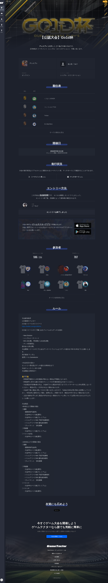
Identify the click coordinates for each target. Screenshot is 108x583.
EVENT (3, 32)
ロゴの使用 (57, 573)
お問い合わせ (56, 560)
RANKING (2, 26)
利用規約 (57, 563)
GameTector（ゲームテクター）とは (57, 550)
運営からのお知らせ (57, 553)
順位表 (57, 85)
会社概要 (57, 556)
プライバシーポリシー (56, 566)
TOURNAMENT (3, 9)
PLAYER (3, 15)
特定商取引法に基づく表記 (56, 570)
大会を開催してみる (56, 536)
